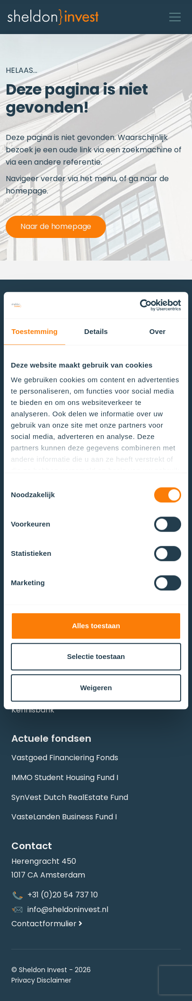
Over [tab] (157, 331)
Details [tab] (96, 331)
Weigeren (96, 688)
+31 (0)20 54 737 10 (54, 895)
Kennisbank (32, 709)
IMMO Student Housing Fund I (64, 777)
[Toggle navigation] (175, 17)
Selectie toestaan (96, 656)
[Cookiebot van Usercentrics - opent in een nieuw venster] (139, 305)
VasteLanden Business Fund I (64, 816)
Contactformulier (46, 923)
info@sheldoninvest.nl (59, 910)
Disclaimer (54, 980)
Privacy (23, 980)
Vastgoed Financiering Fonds (64, 757)
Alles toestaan (96, 626)
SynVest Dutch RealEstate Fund (69, 797)
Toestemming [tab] (34, 331)
